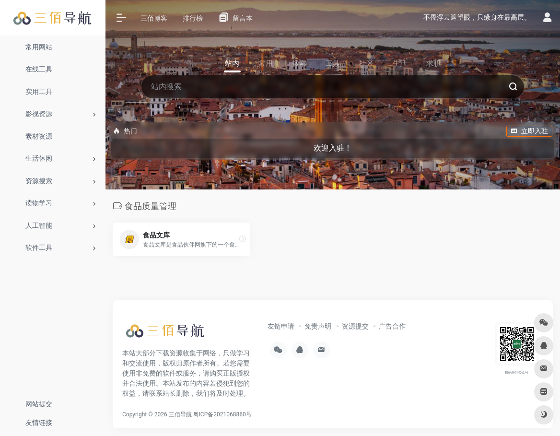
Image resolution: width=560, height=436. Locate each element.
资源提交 (355, 326)
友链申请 (281, 326)
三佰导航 (180, 414)
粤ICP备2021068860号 (222, 414)
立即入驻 (529, 131)
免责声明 (317, 326)
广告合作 (392, 326)
